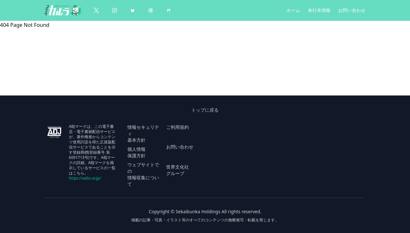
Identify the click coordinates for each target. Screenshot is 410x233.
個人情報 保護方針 (136, 152)
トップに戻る (205, 110)
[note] (168, 10)
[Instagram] (114, 10)
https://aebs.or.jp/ (85, 178)
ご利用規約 (177, 127)
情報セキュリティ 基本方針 (143, 133)
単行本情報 (319, 10)
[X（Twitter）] (96, 10)
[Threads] (150, 10)
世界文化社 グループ (177, 170)
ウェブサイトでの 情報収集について (143, 174)
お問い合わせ (351, 10)
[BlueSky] (132, 10)
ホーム (293, 10)
